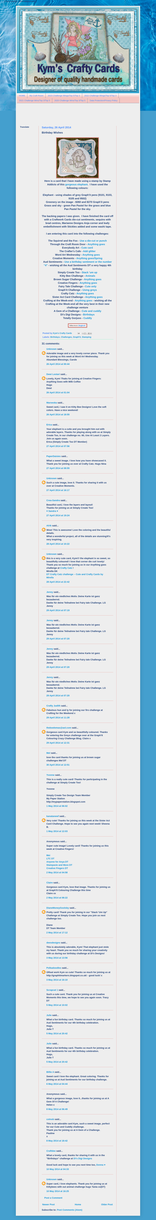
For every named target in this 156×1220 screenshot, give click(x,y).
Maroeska (51, 402)
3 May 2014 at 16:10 (57, 980)
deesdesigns (53, 942)
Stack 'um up (89, 272)
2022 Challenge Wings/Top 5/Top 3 (100, 95)
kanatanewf (52, 816)
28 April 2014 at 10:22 (58, 544)
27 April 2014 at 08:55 (58, 468)
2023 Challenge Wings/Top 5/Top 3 (64, 95)
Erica (49, 424)
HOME (22, 95)
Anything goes (96, 244)
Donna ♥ (100, 1165)
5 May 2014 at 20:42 (57, 1033)
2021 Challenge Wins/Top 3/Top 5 (34, 100)
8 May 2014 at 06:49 (57, 1109)
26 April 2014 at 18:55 (58, 414)
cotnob (50, 1119)
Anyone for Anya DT (57, 861)
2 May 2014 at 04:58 (57, 872)
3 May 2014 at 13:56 (57, 958)
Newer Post (48, 1204)
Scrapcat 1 (52, 990)
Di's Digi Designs (83, 1158)
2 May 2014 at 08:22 (57, 897)
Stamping (86, 337)
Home (78, 1204)
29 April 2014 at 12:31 (58, 742)
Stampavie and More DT (59, 865)
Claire (49, 882)
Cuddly (87, 318)
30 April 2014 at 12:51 (58, 764)
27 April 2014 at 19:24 (58, 515)
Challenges (66, 337)
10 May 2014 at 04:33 (57, 1169)
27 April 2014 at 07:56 (58, 446)
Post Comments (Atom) (69, 1210)
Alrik (48, 525)
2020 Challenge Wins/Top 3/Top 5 (69, 100)
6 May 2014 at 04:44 (57, 1084)
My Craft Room (36, 95)
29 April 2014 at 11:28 (58, 717)
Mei (48, 855)
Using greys (90, 290)
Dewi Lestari (53, 374)
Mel (48, 753)
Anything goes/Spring (89, 258)
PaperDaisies (53, 456)
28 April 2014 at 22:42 (58, 582)
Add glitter (89, 251)
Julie (49, 1015)
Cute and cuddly (91, 311)
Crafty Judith (53, 705)
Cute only (90, 286)
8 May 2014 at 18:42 (57, 1140)
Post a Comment (53, 1198)
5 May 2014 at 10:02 (57, 1005)
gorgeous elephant (76, 184)
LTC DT (50, 858)
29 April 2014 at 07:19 (58, 610)
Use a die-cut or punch (93, 240)
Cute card (87, 247)
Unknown (51, 349)
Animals (90, 275)
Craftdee (51, 1151)
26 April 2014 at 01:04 (58, 392)
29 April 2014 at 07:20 (58, 638)
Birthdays (89, 314)
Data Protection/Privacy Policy (103, 100)
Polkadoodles (53, 968)
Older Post (107, 1204)
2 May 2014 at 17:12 (57, 932)
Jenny (49, 592)
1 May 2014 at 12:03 (57, 831)
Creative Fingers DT (57, 868)
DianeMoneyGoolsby (57, 908)
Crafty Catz (66, 568)
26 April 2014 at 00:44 (58, 364)
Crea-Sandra (53, 500)
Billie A (50, 1072)
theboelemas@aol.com (58, 727)
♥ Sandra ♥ (52, 511)
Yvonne (50, 775)
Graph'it (77, 337)
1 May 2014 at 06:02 (57, 806)
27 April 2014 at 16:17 (58, 490)
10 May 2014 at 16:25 (57, 1191)
